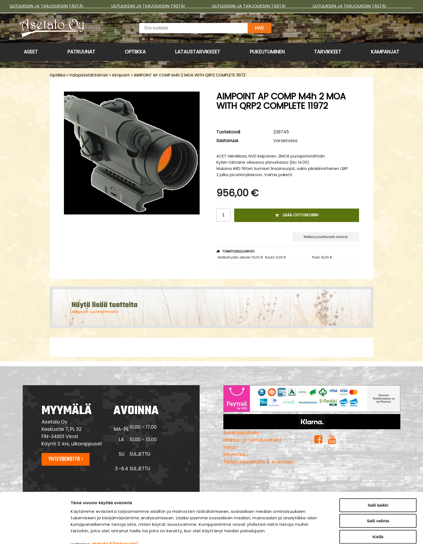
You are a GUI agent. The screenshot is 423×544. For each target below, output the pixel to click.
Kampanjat (385, 51)
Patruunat (81, 51)
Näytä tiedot (290, 533)
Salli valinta (378, 493)
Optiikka (135, 51)
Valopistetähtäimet (88, 75)
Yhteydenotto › (65, 459)
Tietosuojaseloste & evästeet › (259, 462)
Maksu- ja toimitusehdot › (254, 440)
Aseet (31, 51)
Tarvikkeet (327, 51)
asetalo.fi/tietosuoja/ (115, 515)
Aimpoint (121, 75)
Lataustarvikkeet (197, 51)
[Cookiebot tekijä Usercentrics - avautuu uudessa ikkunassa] (35, 533)
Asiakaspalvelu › (242, 432)
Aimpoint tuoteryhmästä (94, 311)
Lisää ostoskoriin (296, 215)
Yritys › (231, 447)
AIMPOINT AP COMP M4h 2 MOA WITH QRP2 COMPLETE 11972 (189, 75)
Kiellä (378, 508)
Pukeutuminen (267, 51)
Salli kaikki (378, 477)
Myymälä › (235, 454)
